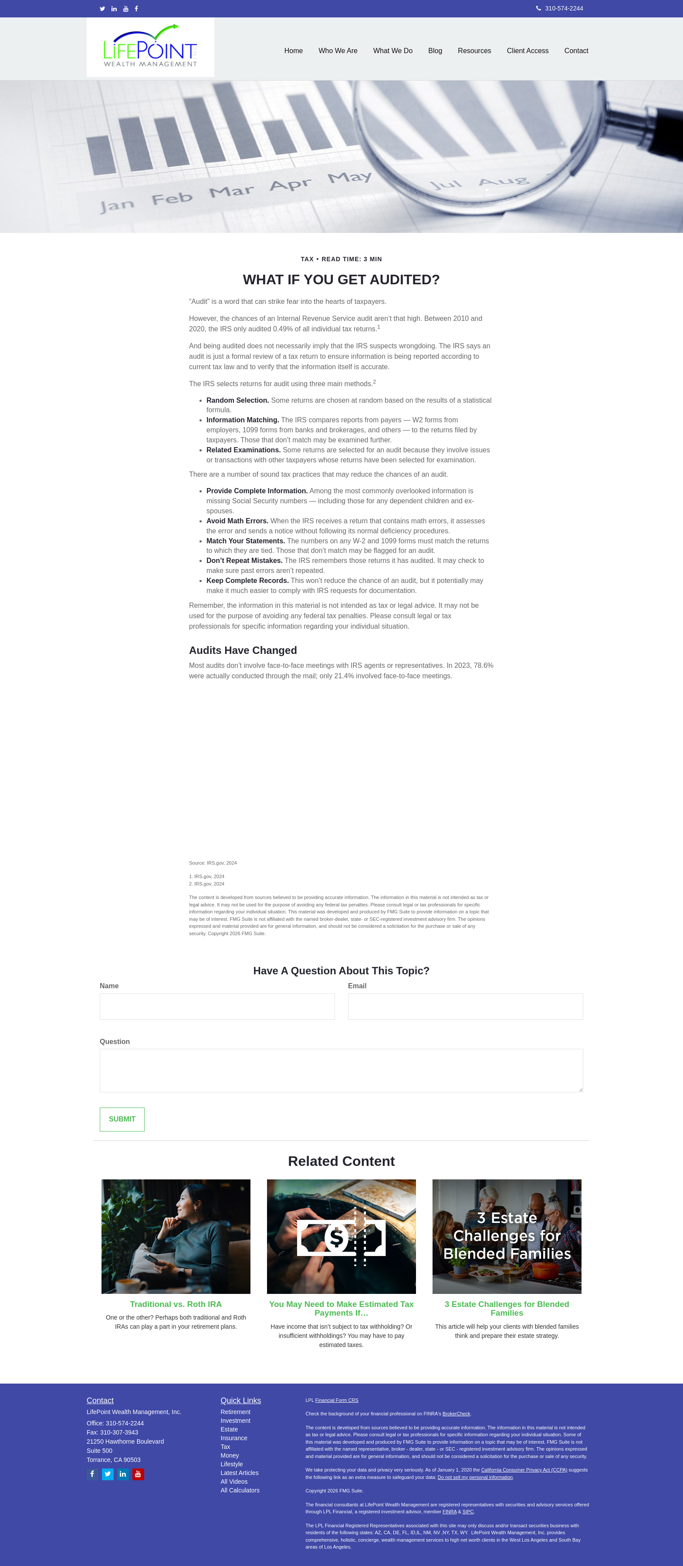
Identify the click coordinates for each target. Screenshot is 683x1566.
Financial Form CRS (336, 1400)
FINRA (449, 1511)
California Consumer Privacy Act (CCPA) (524, 1469)
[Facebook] (136, 8)
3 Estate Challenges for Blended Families (507, 1309)
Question (115, 1041)
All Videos (234, 1481)
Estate (229, 1429)
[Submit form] (122, 1120)
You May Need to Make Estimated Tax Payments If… (341, 1309)
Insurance (234, 1438)
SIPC (468, 1511)
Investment (235, 1420)
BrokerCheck (456, 1413)
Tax (225, 1446)
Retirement (235, 1411)
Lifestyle (232, 1464)
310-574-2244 (559, 8)
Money (230, 1455)
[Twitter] (102, 8)
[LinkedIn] (114, 8)
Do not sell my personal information (475, 1477)
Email (357, 986)
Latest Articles (240, 1472)
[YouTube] (125, 8)
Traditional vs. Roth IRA (176, 1304)
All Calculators (240, 1490)
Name (109, 986)
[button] (338, 48)
